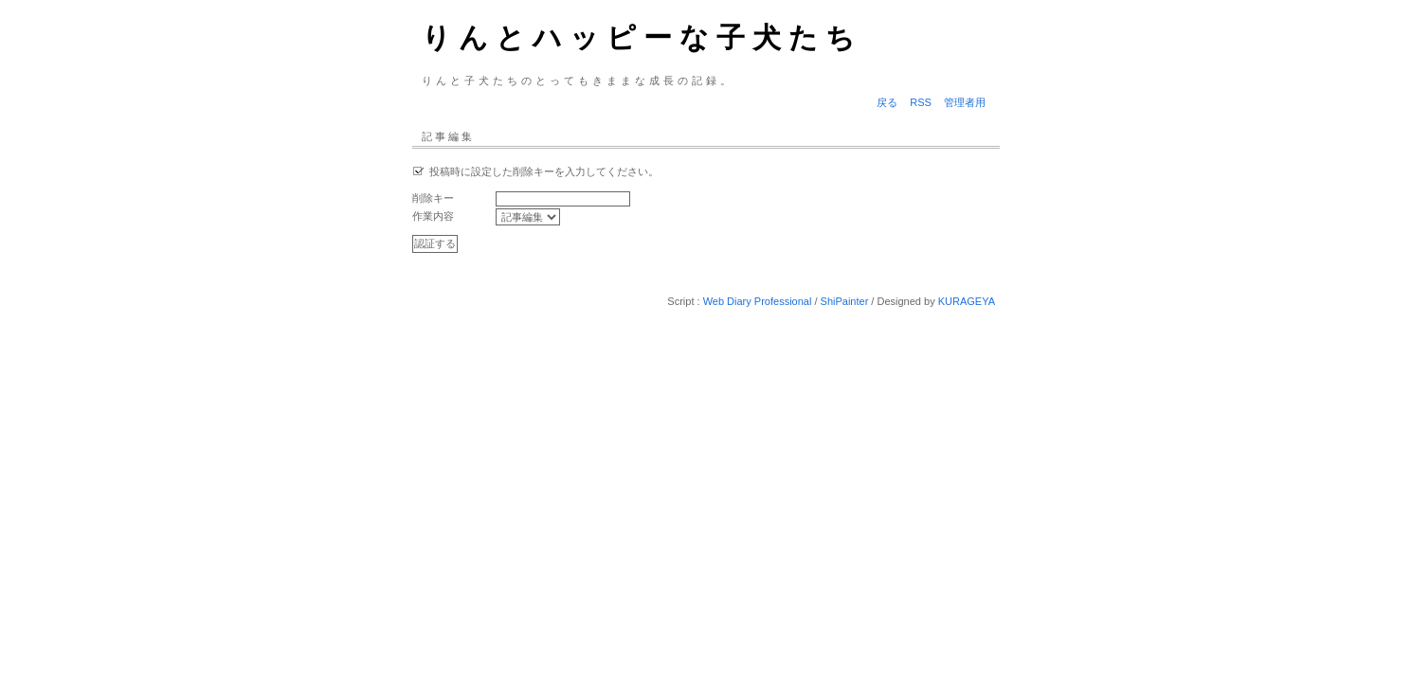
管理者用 (965, 102)
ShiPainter (845, 301)
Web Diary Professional (757, 301)
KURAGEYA (966, 301)
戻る (887, 102)
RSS (921, 102)
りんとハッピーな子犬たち (642, 37)
